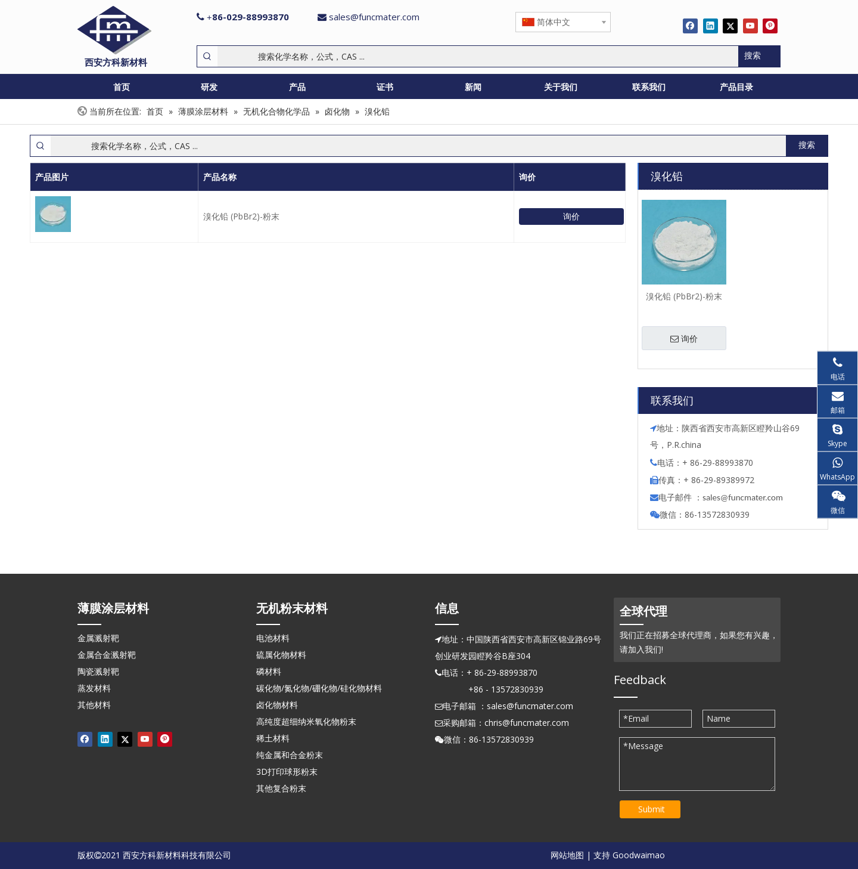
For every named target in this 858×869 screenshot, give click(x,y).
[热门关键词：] (759, 56)
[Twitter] (730, 25)
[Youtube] (750, 25)
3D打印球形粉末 (287, 771)
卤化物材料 (277, 704)
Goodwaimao (639, 855)
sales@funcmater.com (374, 17)
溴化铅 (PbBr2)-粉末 (241, 216)
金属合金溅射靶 (106, 654)
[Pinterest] (770, 25)
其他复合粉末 (281, 788)
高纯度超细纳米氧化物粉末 (306, 721)
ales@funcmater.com (744, 497)
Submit (651, 809)
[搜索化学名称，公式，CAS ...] (477, 56)
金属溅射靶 (98, 638)
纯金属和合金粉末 (289, 754)
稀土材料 (273, 738)
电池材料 (273, 638)
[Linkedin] (710, 25)
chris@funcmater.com (526, 722)
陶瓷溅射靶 (98, 671)
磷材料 (268, 671)
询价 (571, 216)
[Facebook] (690, 25)
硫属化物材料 (281, 654)
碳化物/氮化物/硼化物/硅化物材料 (319, 688)
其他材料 (94, 704)
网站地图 (567, 855)
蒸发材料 (94, 688)
